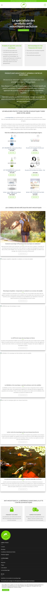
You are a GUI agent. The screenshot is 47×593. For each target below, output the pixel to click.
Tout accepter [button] (5, 589)
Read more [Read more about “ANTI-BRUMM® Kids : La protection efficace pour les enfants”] (12, 152)
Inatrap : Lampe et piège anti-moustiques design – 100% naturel (12, 193)
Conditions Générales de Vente (8, 552)
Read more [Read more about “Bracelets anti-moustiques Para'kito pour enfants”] (35, 152)
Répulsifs (3, 562)
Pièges (2, 565)
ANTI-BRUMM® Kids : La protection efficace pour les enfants (12, 148)
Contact (3, 546)
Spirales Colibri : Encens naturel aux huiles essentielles (35, 193)
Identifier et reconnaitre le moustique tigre (11, 578)
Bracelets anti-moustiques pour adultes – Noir (35, 170)
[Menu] (2, 5)
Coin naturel (4, 567)
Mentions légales (5, 554)
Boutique (3, 549)
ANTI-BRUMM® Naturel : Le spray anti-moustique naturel (12, 171)
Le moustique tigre (5, 570)
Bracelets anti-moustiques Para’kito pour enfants (35, 148)
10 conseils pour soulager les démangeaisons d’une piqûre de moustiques (17, 580)
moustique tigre (9, 117)
